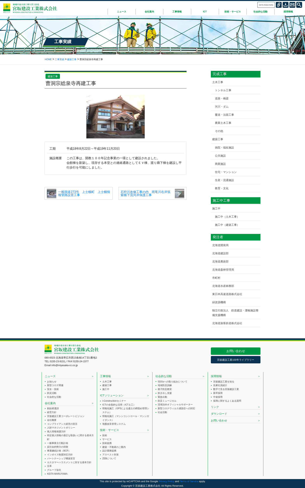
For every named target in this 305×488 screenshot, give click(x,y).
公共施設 (220, 155)
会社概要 (51, 420)
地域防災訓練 (165, 385)
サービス (107, 439)
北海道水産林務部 (223, 285)
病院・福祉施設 (224, 147)
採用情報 (216, 376)
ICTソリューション (112, 395)
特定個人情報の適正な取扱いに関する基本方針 (70, 437)
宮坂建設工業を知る (223, 381)
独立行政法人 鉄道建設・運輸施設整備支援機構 (235, 312)
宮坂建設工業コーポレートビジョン (65, 416)
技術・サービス (109, 430)
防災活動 (51, 393)
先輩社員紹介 (220, 385)
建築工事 (53, 76)
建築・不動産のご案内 (114, 447)
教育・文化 (222, 188)
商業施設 (220, 163)
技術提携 (107, 443)
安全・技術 (53, 389)
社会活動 (162, 412)
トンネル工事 (223, 90)
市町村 (216, 277)
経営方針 (51, 412)
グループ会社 (54, 470)
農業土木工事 (223, 122)
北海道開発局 (220, 245)
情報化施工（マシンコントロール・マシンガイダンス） (125, 418)
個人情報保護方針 (56, 431)
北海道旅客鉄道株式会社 (227, 323)
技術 (104, 435)
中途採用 (218, 397)
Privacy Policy (166, 481)
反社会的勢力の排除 (57, 446)
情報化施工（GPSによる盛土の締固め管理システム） (125, 410)
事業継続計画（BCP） (59, 450)
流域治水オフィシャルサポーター (175, 404)
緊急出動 (162, 397)
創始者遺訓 (53, 408)
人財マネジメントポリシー (61, 427)
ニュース (50, 376)
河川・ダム (222, 106)
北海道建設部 (220, 253)
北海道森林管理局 (223, 269)
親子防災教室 (165, 389)
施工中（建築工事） (227, 224)
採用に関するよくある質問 (227, 400)
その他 (219, 131)
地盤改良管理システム (114, 424)
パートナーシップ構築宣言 (61, 458)
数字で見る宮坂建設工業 (226, 389)
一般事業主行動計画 (57, 443)
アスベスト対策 (110, 454)
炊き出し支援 (165, 393)
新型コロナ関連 (55, 385)
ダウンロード (219, 413)
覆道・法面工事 (224, 114)
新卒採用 (218, 393)
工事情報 (105, 376)
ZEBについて (109, 458)
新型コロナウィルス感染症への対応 (176, 408)
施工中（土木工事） (227, 216)
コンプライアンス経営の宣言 (62, 424)
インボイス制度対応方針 (60, 454)
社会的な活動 (54, 397)
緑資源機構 (219, 302)
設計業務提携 (109, 450)
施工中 (216, 208)
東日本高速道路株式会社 (227, 294)
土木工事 (217, 82)
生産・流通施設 (224, 180)
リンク (215, 406)
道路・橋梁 (222, 98)
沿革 (49, 466)
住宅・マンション (226, 172)
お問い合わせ (235, 351)
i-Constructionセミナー (114, 400)
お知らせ (51, 381)
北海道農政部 (220, 261)
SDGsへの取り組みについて (172, 381)
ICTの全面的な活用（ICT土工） (119, 404)
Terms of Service (189, 481)
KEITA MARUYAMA (57, 473)
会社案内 (50, 403)
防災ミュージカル (167, 400)
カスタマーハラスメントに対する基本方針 (69, 462)
